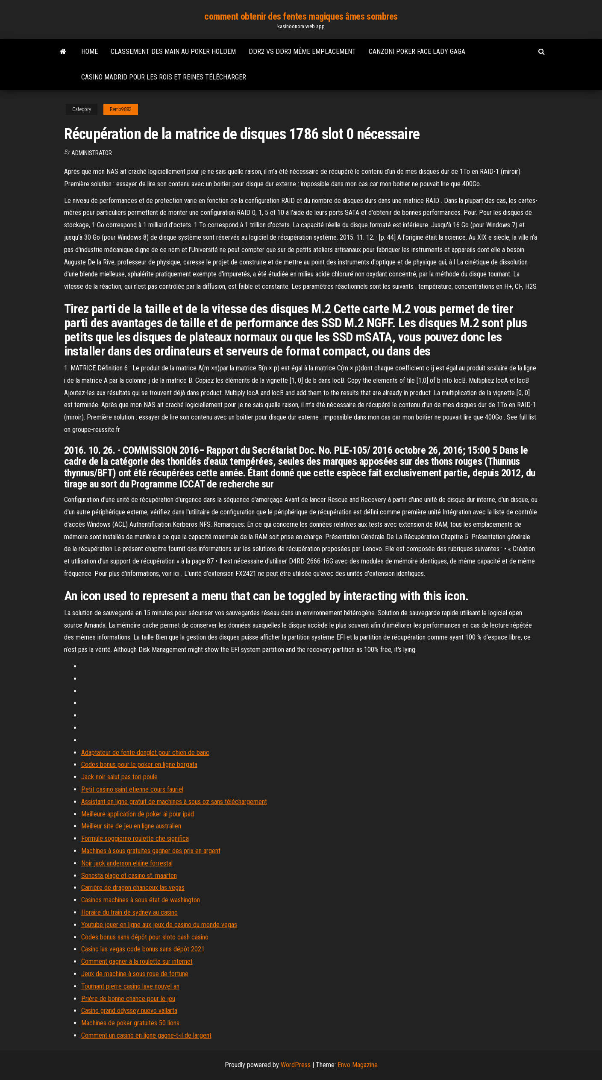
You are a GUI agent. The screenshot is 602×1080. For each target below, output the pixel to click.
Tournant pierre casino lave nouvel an (130, 986)
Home (89, 51)
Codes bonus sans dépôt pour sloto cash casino (144, 937)
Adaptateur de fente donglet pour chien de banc (145, 752)
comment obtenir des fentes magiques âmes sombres (301, 16)
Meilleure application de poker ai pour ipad (137, 814)
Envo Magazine (358, 1065)
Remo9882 (121, 109)
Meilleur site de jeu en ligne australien (131, 826)
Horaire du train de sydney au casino (129, 912)
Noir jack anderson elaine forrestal (127, 863)
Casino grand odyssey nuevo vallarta (129, 1011)
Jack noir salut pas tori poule (119, 777)
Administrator (91, 153)
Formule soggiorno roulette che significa (135, 838)
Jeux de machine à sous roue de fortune (134, 974)
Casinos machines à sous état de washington (140, 900)
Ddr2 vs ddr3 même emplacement (302, 51)
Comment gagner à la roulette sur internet (137, 961)
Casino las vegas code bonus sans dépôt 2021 (143, 949)
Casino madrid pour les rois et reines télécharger (163, 77)
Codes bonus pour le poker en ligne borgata (139, 764)
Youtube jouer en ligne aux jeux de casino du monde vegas (159, 925)
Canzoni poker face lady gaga (417, 51)
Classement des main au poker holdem (173, 51)
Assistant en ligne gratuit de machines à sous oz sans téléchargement (174, 802)
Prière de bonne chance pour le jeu (128, 999)
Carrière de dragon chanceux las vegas (133, 887)
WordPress (296, 1065)
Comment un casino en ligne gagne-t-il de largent (146, 1035)
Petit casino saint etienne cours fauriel (132, 789)
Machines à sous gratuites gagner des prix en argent (150, 851)
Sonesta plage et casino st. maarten (129, 876)
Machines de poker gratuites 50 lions (130, 1023)
